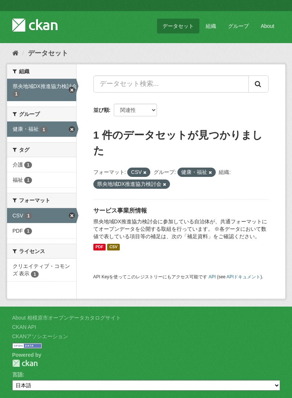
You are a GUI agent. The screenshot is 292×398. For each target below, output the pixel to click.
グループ (238, 26)
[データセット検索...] (171, 84)
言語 (17, 375)
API (212, 276)
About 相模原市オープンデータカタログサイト (66, 318)
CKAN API (24, 327)
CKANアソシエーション (40, 336)
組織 (211, 26)
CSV (113, 247)
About (268, 26)
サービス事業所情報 (120, 210)
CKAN (25, 363)
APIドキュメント (243, 276)
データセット (178, 26)
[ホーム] (15, 53)
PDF (99, 247)
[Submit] (258, 84)
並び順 (101, 110)
